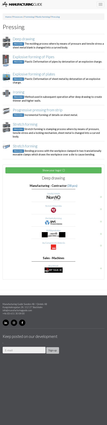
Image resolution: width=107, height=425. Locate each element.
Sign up (52, 350)
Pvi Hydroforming (53, 218)
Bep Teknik (53, 266)
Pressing (55, 17)
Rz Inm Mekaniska (53, 206)
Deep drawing (24, 39)
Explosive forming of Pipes (33, 57)
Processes (18, 17)
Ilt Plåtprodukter (53, 230)
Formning (29, 17)
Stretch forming (25, 124)
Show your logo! (52, 170)
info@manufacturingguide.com (17, 310)
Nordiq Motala (53, 193)
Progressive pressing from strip (37, 110)
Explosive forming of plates (34, 74)
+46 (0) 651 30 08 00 (14, 313)
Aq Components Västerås (53, 243)
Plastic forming (43, 17)
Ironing (18, 92)
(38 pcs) (72, 185)
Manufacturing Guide (21, 4)
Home (8, 17)
